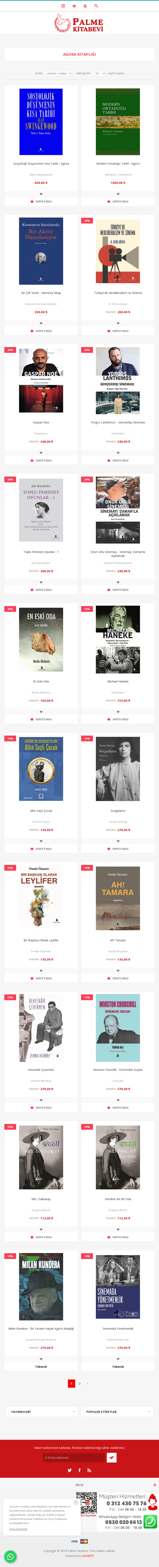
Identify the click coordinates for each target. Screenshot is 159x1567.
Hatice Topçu (41, 822)
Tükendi (41, 1366)
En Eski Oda (41, 681)
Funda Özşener (41, 951)
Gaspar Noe (41, 422)
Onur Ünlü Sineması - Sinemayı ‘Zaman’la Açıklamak (118, 554)
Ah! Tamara (118, 940)
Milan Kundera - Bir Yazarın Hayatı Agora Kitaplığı (41, 1328)
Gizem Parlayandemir (118, 563)
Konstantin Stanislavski (41, 304)
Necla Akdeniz (41, 692)
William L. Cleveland (118, 174)
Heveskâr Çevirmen (41, 1070)
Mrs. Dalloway (41, 1199)
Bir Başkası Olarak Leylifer (41, 940)
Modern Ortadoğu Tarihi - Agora (118, 163)
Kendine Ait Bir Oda (118, 1199)
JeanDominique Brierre (41, 1339)
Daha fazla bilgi (18, 1529)
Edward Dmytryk (118, 1339)
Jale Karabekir (41, 563)
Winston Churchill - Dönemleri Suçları (118, 1070)
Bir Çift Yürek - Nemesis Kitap (41, 293)
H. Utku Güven (118, 304)
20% (87, 220)
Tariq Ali (117, 1081)
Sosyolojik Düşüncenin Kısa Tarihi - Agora (41, 163)
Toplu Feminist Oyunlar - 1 (41, 552)
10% (87, 609)
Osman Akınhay (41, 1081)
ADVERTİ (88, 1556)
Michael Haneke (118, 681)
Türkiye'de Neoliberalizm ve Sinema (118, 293)
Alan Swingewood (41, 174)
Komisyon (41, 433)
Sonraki (87, 1383)
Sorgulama (118, 811)
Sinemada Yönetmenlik (118, 1328)
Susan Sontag (118, 822)
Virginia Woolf (41, 1210)
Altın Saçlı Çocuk (41, 811)
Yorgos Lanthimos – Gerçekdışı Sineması (118, 422)
